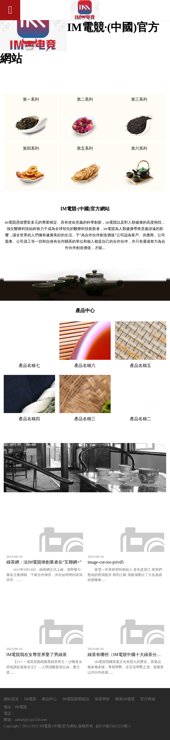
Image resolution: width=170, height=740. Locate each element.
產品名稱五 (140, 365)
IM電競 (30, 699)
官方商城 (147, 699)
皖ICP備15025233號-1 (113, 726)
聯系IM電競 (125, 699)
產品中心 (49, 699)
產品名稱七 (29, 365)
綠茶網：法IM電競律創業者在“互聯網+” (44, 562)
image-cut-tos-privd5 (106, 562)
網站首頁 (11, 699)
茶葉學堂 (102, 699)
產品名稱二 (140, 418)
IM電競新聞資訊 (76, 699)
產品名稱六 (85, 365)
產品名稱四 (29, 418)
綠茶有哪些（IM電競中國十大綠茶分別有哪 (128, 654)
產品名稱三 (85, 418)
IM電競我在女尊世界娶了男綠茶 (36, 654)
